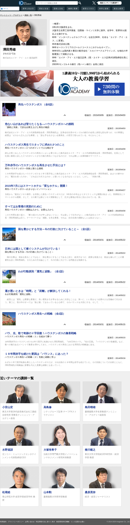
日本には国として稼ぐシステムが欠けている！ (32, 248)
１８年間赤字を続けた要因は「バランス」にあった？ (36, 353)
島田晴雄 (90, 407)
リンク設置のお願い (78, 522)
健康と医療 (73, 9)
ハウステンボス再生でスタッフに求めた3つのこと (35, 144)
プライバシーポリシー (16, 522)
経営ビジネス (88, 9)
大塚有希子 (50, 449)
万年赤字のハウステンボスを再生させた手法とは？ (35, 165)
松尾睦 (6, 492)
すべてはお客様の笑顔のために (23, 206)
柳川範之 (90, 449)
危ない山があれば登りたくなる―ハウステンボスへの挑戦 (39, 124)
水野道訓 (7, 449)
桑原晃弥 (90, 492)
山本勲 (47, 492)
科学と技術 (104, 9)
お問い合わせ (30, 522)
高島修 (47, 407)
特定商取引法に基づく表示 (45, 522)
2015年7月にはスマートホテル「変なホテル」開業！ (36, 185)
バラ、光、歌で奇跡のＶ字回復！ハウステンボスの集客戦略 (40, 333)
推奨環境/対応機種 (62, 522)
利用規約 (3, 522)
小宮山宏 (7, 407)
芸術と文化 (58, 9)
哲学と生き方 (28, 9)
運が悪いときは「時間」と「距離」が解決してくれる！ (38, 291)
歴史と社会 (43, 9)
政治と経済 (118, 9)
